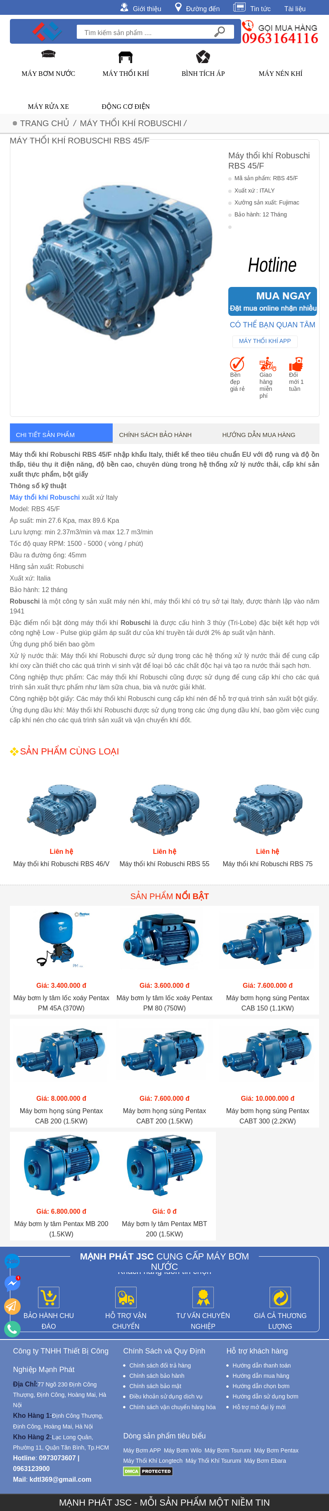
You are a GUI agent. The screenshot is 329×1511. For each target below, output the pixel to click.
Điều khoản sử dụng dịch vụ (166, 1396)
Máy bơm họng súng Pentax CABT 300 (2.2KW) (267, 1116)
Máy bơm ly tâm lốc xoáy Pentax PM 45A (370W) (61, 1003)
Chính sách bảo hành (155, 434)
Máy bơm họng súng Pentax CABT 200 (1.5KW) (164, 1116)
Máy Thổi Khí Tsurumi (213, 1460)
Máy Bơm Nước (48, 73)
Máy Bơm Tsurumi (227, 1450)
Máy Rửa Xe (48, 106)
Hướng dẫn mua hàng (258, 434)
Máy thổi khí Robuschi (45, 497)
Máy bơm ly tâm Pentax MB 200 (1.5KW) (61, 1229)
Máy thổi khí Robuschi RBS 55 (164, 863)
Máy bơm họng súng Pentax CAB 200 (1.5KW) (61, 1116)
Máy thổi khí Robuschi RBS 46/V (61, 863)
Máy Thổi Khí (125, 73)
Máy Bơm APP (142, 1450)
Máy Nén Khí (281, 73)
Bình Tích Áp (203, 73)
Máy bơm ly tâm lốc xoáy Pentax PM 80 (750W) (164, 1003)
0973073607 (57, 1458)
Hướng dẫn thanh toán (261, 1365)
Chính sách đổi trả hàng (160, 1365)
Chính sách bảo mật (155, 1386)
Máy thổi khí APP (265, 341)
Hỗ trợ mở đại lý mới (259, 1407)
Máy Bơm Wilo (182, 1450)
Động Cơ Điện (126, 106)
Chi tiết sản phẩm (45, 434)
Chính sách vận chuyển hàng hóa (172, 1407)
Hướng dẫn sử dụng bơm (265, 1396)
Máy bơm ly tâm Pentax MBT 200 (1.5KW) (164, 1229)
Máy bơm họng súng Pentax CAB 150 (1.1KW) (267, 1003)
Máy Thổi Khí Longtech (152, 1460)
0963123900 (31, 1468)
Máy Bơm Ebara (265, 1460)
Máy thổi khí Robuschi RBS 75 (267, 863)
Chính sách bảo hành (156, 1375)
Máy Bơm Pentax (276, 1450)
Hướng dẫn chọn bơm (260, 1386)
